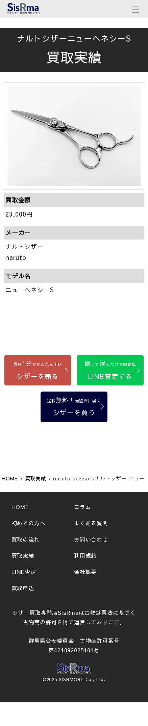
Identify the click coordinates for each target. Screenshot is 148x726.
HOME (20, 506)
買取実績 (22, 555)
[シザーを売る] (37, 370)
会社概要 (85, 571)
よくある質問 (91, 523)
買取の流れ (25, 539)
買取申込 (22, 588)
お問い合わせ (91, 539)
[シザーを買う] (74, 407)
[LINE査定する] (110, 370)
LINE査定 (23, 571)
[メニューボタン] (135, 8)
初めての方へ (28, 523)
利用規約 (85, 555)
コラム (82, 506)
